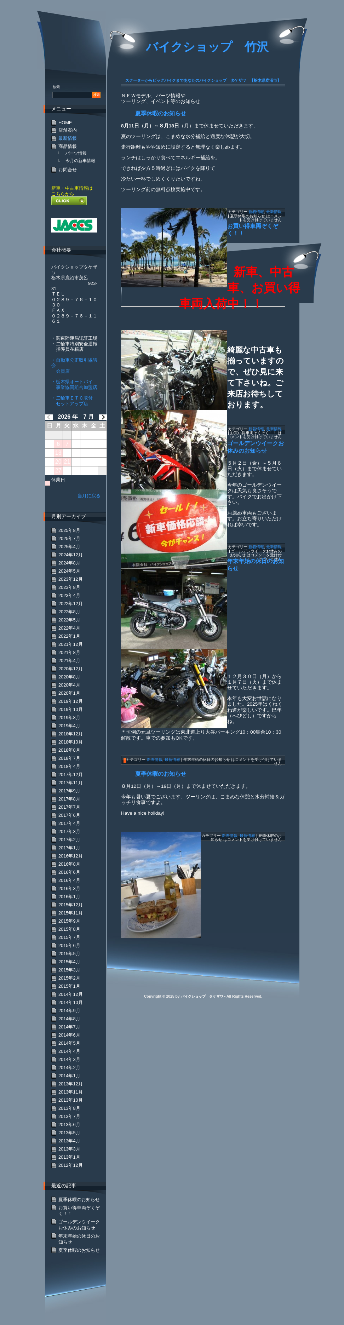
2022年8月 (69, 611)
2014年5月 (69, 1043)
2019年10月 (70, 709)
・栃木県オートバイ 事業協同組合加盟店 (74, 384)
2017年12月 (70, 774)
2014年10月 (70, 1002)
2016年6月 (69, 872)
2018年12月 (70, 733)
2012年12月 (70, 1165)
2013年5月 (69, 1132)
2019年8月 (69, 717)
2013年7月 (69, 1116)
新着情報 (256, 212)
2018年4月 (69, 766)
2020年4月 (69, 685)
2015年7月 (69, 937)
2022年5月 (69, 620)
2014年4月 (69, 1051)
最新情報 (274, 212)
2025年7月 (69, 538)
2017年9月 (69, 790)
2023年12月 (70, 579)
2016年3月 (69, 888)
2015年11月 (70, 913)
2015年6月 (69, 945)
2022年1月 (69, 636)
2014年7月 (69, 1026)
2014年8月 (69, 1018)
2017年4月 (69, 823)
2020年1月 (69, 693)
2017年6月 (69, 815)
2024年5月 (69, 571)
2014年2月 (69, 1067)
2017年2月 (69, 839)
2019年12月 (70, 701)
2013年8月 (69, 1108)
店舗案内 (67, 130)
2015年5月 (69, 953)
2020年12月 (70, 668)
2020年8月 (69, 676)
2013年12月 (70, 1083)
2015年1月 (69, 986)
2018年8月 (69, 750)
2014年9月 (69, 1010)
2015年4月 (69, 961)
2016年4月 (69, 880)
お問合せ (67, 169)
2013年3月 (69, 1149)
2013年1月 (69, 1157)
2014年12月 (70, 994)
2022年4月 (69, 628)
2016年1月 (69, 896)
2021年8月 (69, 652)
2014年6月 (69, 1035)
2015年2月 (69, 978)
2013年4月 (69, 1140)
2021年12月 (70, 644)
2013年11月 (70, 1092)
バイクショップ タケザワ (202, 996)
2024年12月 (70, 554)
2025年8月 (69, 530)
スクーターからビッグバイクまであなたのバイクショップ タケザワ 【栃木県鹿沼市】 (203, 80)
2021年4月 (69, 660)
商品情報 (67, 146)
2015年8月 (69, 929)
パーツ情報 (76, 153)
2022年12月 (70, 603)
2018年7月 (69, 758)
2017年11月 (70, 782)
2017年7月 (69, 807)
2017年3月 (69, 831)
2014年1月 (69, 1075)
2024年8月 (69, 563)
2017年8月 (69, 799)
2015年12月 (70, 904)
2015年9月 (69, 921)
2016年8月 (69, 864)
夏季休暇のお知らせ (160, 113)
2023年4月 (69, 595)
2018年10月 (70, 742)
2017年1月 (69, 847)
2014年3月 (69, 1059)
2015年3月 (69, 970)
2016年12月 (70, 856)
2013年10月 (70, 1100)
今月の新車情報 (80, 160)
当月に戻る (89, 495)
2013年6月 (69, 1124)
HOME (65, 122)
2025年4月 (69, 546)
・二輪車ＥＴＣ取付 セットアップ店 (72, 400)
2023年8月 (69, 587)
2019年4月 (69, 725)
